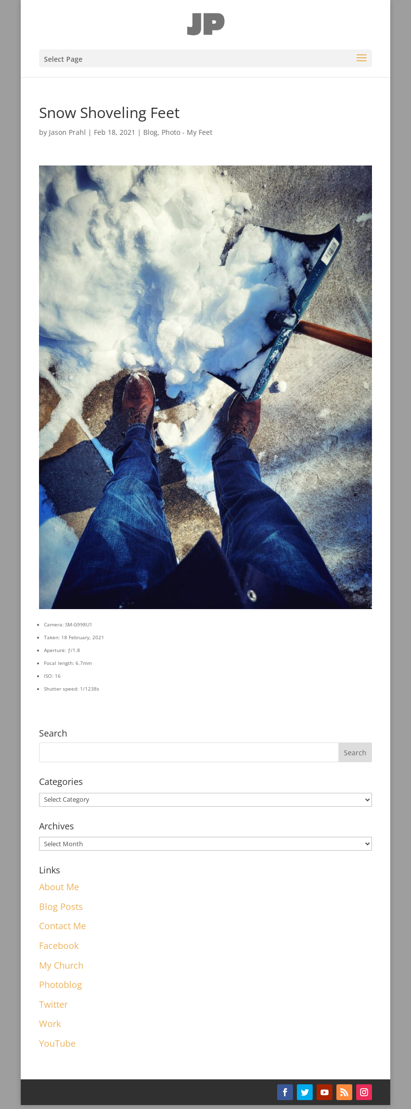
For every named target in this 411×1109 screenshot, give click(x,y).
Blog (150, 132)
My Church (61, 965)
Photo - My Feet (187, 132)
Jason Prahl (67, 132)
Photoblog (60, 984)
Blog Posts (61, 906)
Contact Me (62, 926)
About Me (59, 887)
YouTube (57, 1043)
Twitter (53, 1004)
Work (50, 1023)
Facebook (59, 945)
